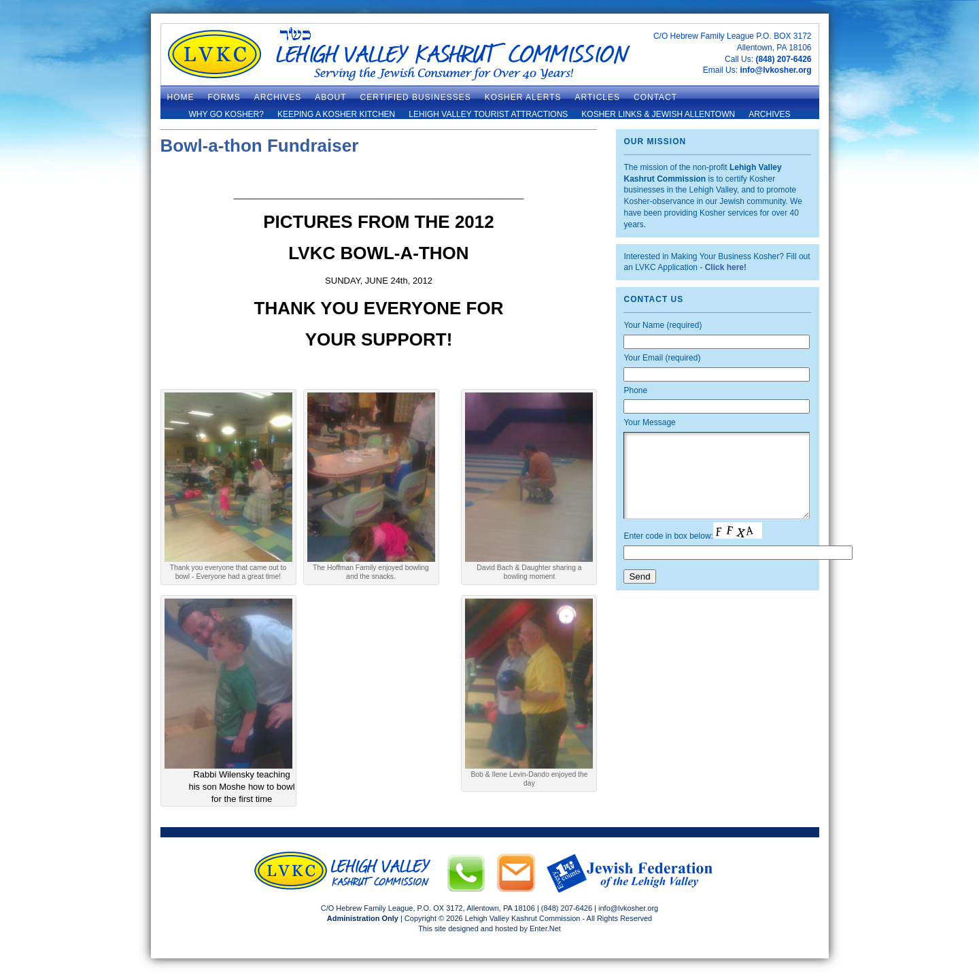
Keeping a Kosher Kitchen (336, 114)
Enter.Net (545, 928)
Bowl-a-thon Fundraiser (259, 145)
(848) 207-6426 (783, 59)
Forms (224, 97)
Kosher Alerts (523, 97)
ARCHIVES (277, 97)
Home (180, 97)
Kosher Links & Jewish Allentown (658, 114)
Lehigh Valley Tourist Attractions (488, 114)
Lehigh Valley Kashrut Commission (523, 918)
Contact (655, 97)
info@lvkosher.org (775, 70)
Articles (597, 97)
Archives (769, 114)
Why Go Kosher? (225, 114)
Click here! (725, 267)
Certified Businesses (415, 97)
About (330, 97)
